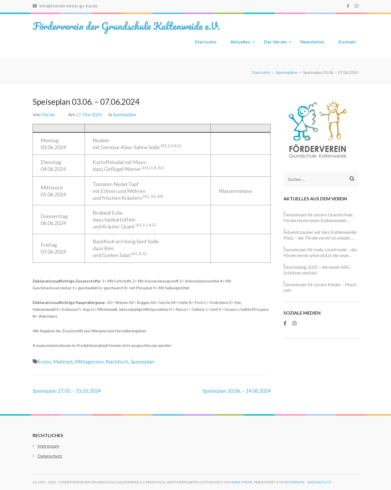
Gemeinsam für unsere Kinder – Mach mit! (319, 287)
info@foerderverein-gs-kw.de (65, 5)
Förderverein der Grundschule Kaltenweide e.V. (126, 26)
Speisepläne (124, 114)
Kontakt (347, 41)
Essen (44, 361)
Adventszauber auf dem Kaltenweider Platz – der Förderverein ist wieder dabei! (320, 235)
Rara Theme (242, 482)
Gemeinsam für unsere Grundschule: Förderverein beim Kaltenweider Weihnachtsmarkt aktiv (318, 217)
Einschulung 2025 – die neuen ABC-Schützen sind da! (317, 269)
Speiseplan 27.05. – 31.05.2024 (67, 391)
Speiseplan (142, 361)
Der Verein (275, 41)
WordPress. (294, 482)
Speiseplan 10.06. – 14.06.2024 (237, 391)
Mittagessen (89, 361)
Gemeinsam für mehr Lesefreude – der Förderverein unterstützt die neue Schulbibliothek (320, 252)
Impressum (48, 445)
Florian (48, 114)
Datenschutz (49, 456)
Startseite (206, 41)
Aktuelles (240, 41)
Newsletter (312, 41)
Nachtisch (117, 361)
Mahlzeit (63, 361)
